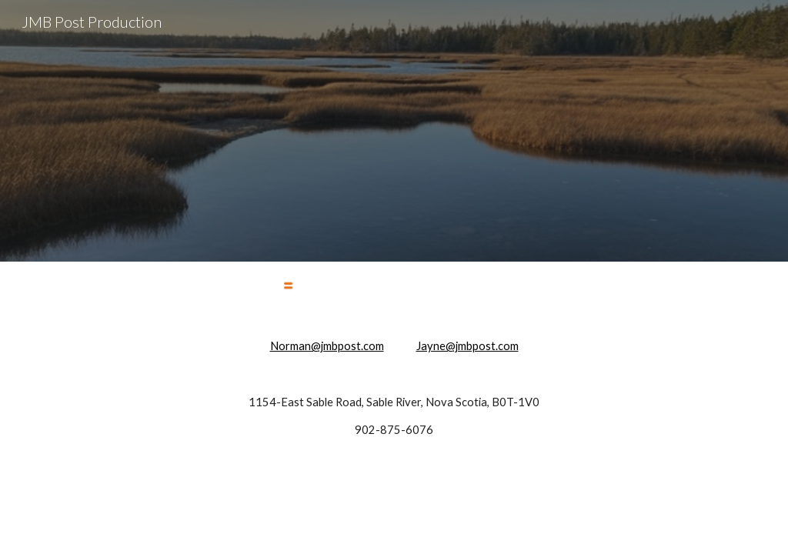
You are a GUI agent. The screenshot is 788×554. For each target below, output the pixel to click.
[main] (394, 388)
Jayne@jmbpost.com (467, 345)
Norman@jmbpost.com (327, 345)
